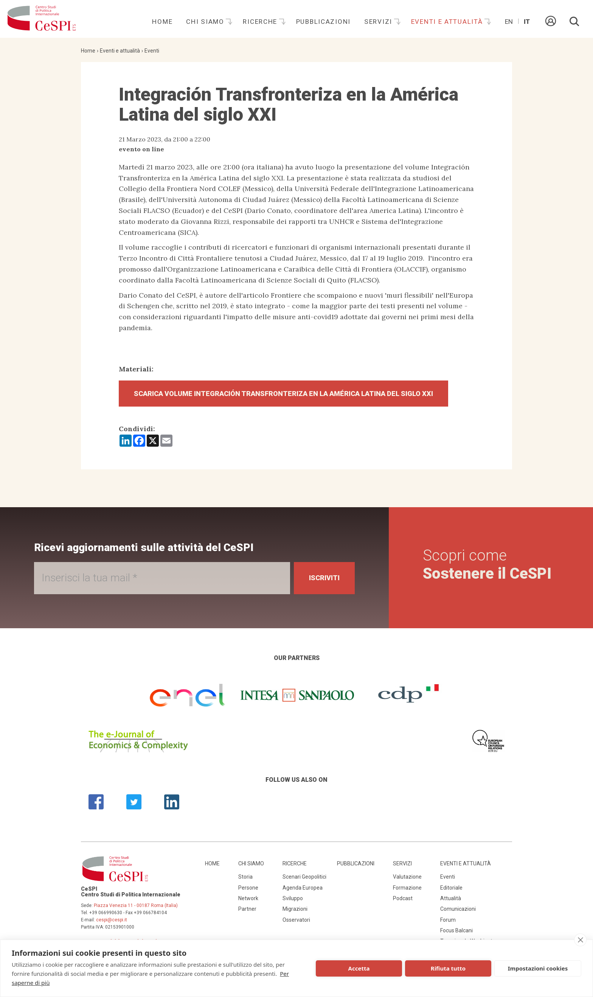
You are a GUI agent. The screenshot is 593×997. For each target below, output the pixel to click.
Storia (245, 877)
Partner (247, 909)
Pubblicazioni (323, 21)
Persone (248, 888)
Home (162, 21)
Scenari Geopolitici (304, 877)
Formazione (407, 888)
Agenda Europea (303, 888)
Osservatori (296, 920)
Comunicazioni (458, 909)
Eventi (151, 51)
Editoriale (451, 888)
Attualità (450, 898)
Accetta (359, 968)
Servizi (379, 21)
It (527, 21)
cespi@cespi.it (111, 919)
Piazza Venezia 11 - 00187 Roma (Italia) (136, 905)
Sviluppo (293, 898)
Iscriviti (324, 578)
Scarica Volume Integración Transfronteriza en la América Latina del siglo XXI (283, 394)
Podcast (403, 898)
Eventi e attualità (448, 21)
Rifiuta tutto (448, 968)
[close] (580, 939)
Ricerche (261, 21)
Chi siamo (206, 21)
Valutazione (407, 877)
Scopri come (487, 564)
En (509, 21)
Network (248, 898)
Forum (448, 920)
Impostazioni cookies (538, 968)
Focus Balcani (456, 930)
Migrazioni (295, 909)
